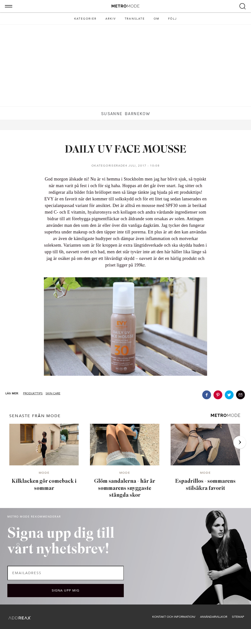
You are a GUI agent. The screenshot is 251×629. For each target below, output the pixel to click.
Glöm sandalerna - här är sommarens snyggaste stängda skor (124, 488)
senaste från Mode (35, 416)
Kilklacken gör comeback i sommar (44, 485)
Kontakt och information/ (173, 617)
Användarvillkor (213, 617)
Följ (172, 19)
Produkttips (33, 393)
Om (156, 19)
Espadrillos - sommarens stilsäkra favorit (205, 485)
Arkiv (110, 19)
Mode (44, 473)
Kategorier (85, 19)
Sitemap (238, 617)
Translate (135, 19)
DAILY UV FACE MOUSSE (125, 150)
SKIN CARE (53, 393)
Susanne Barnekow (125, 113)
